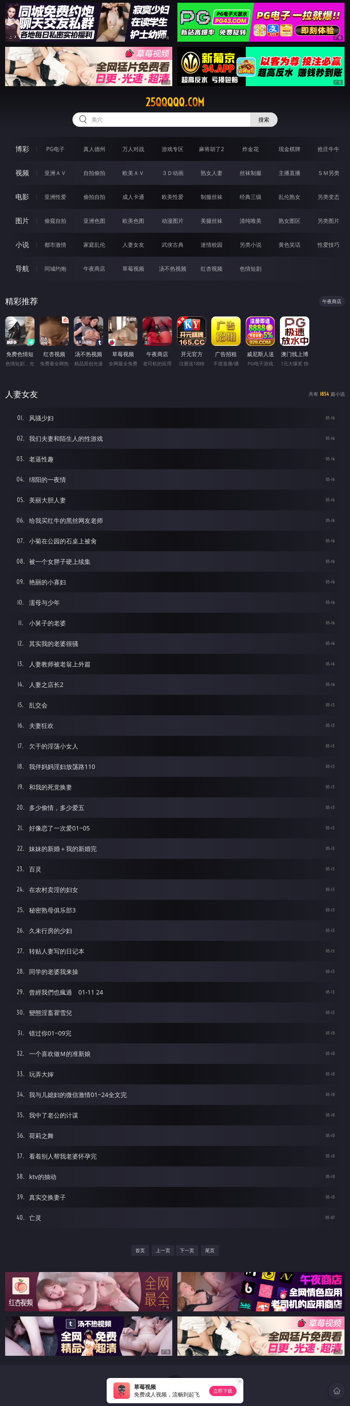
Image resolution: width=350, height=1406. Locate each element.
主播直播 (289, 173)
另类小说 (250, 244)
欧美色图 (133, 221)
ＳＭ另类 (328, 173)
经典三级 (250, 197)
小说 (22, 244)
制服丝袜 (212, 197)
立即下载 (222, 1391)
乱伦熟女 (289, 197)
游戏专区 (173, 149)
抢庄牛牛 (328, 149)
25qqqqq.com (175, 102)
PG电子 (55, 149)
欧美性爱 (173, 197)
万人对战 (133, 149)
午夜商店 (94, 268)
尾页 (210, 1250)
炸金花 (250, 149)
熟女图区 (289, 221)
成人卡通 (133, 197)
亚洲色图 (94, 221)
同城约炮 (55, 268)
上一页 (163, 1250)
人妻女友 (133, 244)
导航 (22, 268)
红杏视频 (212, 268)
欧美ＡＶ (133, 173)
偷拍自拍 (94, 197)
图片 (22, 220)
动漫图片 (173, 221)
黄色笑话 (289, 244)
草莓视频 (133, 268)
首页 (140, 1250)
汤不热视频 (172, 268)
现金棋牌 (289, 149)
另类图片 (328, 221)
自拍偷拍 (94, 173)
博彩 (22, 148)
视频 (22, 172)
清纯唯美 (250, 221)
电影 (22, 196)
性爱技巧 (328, 244)
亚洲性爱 (55, 197)
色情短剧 (250, 268)
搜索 (263, 119)
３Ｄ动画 (173, 173)
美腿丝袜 (212, 221)
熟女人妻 (212, 173)
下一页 (187, 1250)
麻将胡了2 (211, 149)
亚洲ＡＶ (55, 173)
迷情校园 (212, 244)
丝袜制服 (250, 173)
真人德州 (94, 149)
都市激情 (55, 244)
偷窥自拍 (55, 221)
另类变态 (328, 197)
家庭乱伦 (94, 244)
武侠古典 (173, 244)
